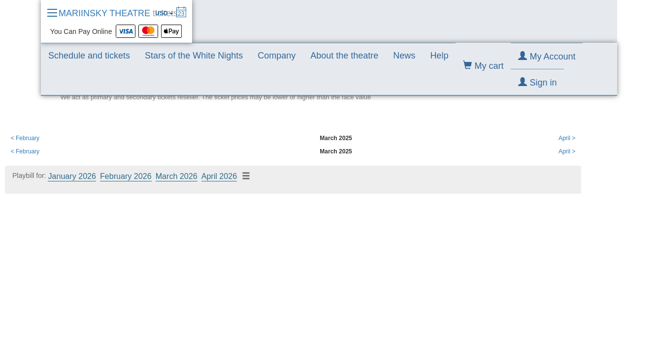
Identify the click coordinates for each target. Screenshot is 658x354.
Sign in (537, 82)
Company (277, 55)
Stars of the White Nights (194, 55)
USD (164, 13)
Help (439, 55)
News (404, 55)
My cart (483, 65)
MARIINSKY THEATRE (118, 13)
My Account (546, 56)
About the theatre (344, 55)
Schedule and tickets (89, 55)
